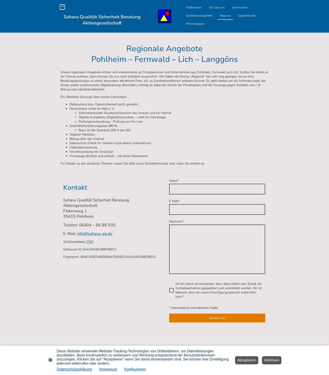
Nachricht (176, 221)
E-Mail (174, 201)
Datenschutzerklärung (74, 369)
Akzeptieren (246, 360)
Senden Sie (217, 318)
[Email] (62, 7)
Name (174, 181)
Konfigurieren (135, 369)
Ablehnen (271, 360)
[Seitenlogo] (164, 16)
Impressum (108, 369)
